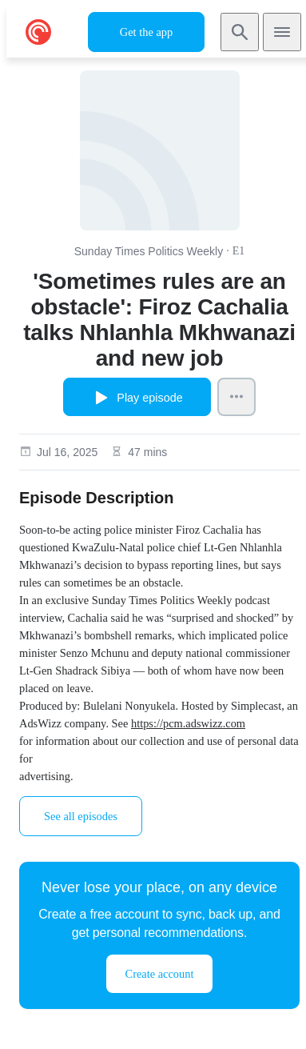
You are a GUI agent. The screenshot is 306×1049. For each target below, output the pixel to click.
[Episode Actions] (236, 397)
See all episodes (80, 816)
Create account (159, 973)
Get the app (146, 32)
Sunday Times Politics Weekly (148, 251)
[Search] (240, 32)
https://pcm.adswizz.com (188, 723)
